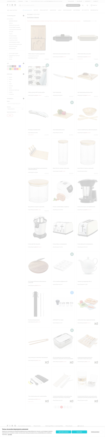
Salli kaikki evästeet (64, 432)
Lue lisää (10, 434)
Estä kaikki (79, 432)
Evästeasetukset (95, 432)
